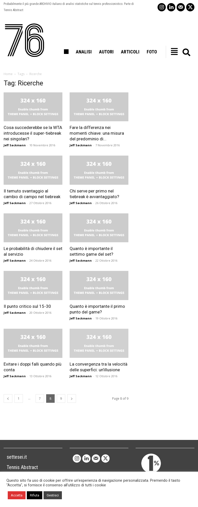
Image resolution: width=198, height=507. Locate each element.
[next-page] (71, 398)
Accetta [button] (16, 495)
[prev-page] (8, 398)
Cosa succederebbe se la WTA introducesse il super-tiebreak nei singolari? (33, 133)
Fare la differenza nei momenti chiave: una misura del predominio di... (97, 133)
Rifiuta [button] (34, 495)
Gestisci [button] (53, 495)
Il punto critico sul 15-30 (27, 306)
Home (8, 74)
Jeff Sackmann (15, 145)
